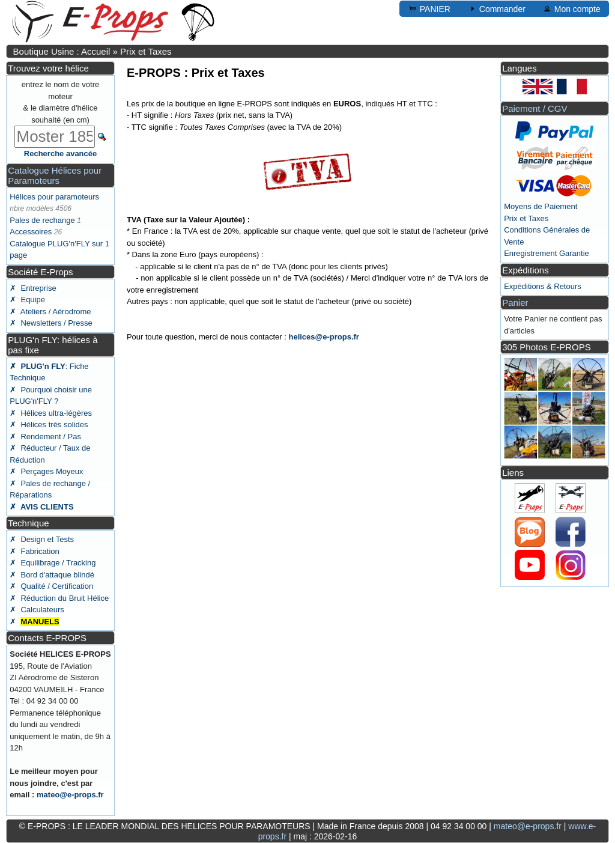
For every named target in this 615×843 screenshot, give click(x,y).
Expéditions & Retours (542, 286)
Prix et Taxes (146, 51)
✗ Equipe (27, 299)
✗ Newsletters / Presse (51, 322)
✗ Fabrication (34, 551)
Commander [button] (496, 8)
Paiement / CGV (534, 108)
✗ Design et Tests (42, 539)
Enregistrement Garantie (546, 253)
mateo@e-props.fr (70, 794)
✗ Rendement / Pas (45, 436)
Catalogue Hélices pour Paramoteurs (54, 175)
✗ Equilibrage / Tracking (52, 562)
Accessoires (31, 231)
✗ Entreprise (33, 288)
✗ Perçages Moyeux (46, 471)
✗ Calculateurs (37, 609)
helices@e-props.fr (323, 336)
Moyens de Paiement (540, 206)
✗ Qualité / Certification (51, 586)
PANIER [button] (429, 8)
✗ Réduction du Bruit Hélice (59, 598)
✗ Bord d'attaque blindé (52, 574)
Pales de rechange (42, 220)
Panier (515, 302)
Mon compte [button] (571, 8)
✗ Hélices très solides (49, 424)
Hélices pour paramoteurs (54, 196)
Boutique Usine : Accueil (62, 51)
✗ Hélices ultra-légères (51, 413)
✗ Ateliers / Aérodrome (50, 311)
